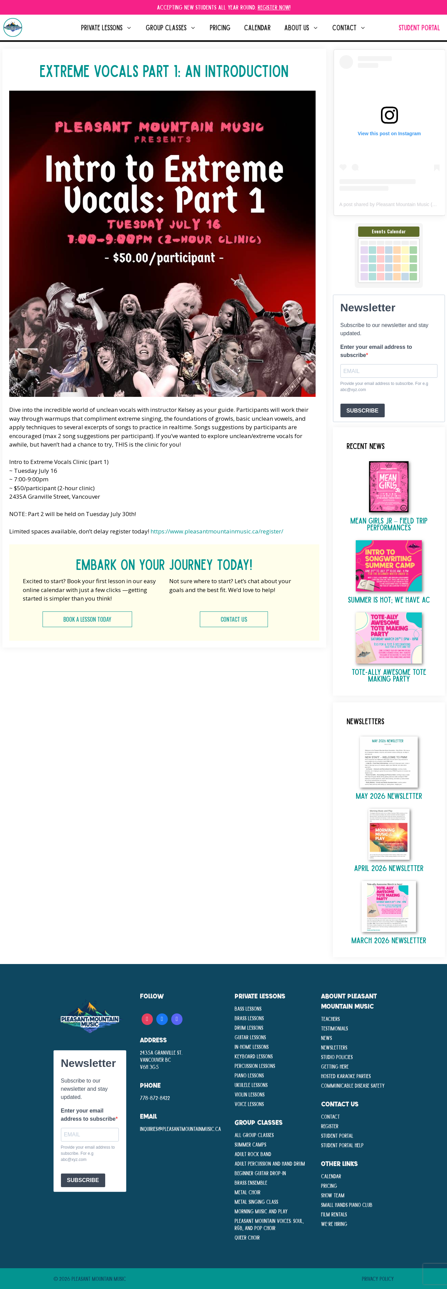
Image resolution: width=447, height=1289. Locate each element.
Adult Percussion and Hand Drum (270, 1163)
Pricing (220, 27)
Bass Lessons (248, 1008)
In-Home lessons (252, 1046)
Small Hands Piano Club (346, 1204)
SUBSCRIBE (363, 411)
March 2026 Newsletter (388, 940)
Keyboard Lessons (254, 1056)
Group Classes (174, 27)
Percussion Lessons (255, 1065)
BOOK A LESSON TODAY (87, 619)
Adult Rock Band (253, 1154)
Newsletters (334, 1047)
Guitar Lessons (250, 1037)
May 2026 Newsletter (389, 795)
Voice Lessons (249, 1104)
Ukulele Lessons (251, 1085)
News (326, 1038)
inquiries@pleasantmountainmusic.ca (180, 1128)
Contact (352, 27)
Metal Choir (247, 1192)
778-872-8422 (155, 1097)
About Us (304, 27)
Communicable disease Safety (353, 1085)
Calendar (257, 27)
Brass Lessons (249, 1018)
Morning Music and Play (261, 1211)
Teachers (330, 1018)
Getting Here (335, 1066)
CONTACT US (234, 619)
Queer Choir (247, 1237)
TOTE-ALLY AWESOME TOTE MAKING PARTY (389, 675)
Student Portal (419, 27)
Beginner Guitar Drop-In (260, 1173)
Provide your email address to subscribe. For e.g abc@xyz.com (384, 386)
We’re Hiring (334, 1224)
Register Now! (274, 7)
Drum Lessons (249, 1027)
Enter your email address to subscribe (376, 351)
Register (329, 1126)
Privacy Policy (378, 1278)
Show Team (333, 1195)
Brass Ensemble (251, 1182)
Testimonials (334, 1028)
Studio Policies (337, 1057)
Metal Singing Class (256, 1201)
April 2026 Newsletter (389, 868)
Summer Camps (250, 1144)
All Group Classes (254, 1135)
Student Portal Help (342, 1145)
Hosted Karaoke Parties (346, 1076)
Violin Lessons (250, 1094)
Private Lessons (110, 27)
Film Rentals (334, 1214)
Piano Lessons (249, 1075)
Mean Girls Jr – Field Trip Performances (389, 523)
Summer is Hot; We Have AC (389, 599)
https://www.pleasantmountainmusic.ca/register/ (216, 531)
